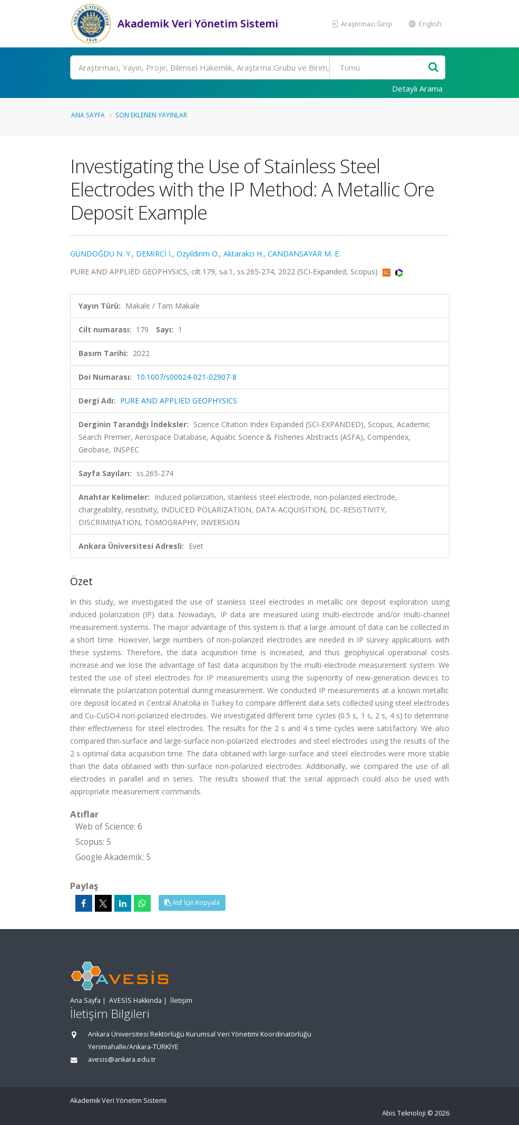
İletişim (181, 1000)
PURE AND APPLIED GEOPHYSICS (178, 401)
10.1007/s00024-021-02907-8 (186, 377)
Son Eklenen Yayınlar (151, 115)
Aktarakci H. (243, 254)
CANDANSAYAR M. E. (304, 254)
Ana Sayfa (88, 115)
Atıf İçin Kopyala (192, 902)
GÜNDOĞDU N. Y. (101, 254)
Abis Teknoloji (404, 1113)
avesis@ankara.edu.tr (122, 1059)
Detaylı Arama (417, 88)
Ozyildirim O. (198, 254)
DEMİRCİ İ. (154, 254)
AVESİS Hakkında (135, 1000)
